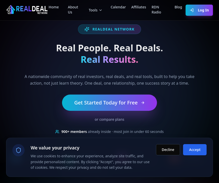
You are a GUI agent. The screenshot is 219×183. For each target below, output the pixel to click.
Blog (178, 7)
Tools (96, 10)
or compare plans (109, 119)
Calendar (117, 7)
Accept (195, 147)
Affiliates (137, 7)
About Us (73, 9)
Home (54, 7)
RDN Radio (156, 9)
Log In (199, 10)
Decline (168, 147)
